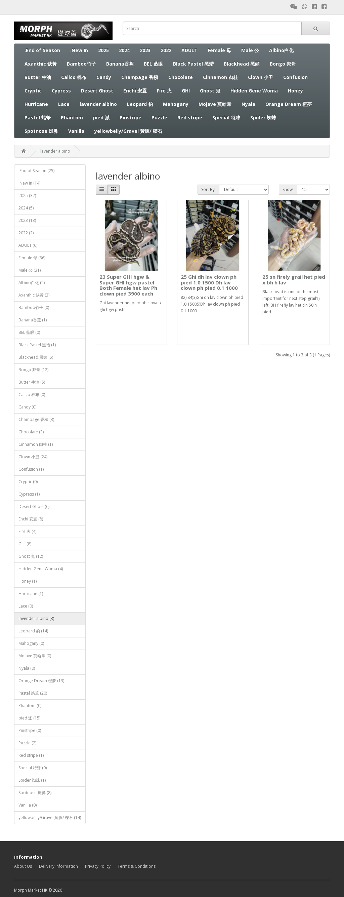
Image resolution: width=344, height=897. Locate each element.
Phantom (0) (29, 705)
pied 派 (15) (29, 718)
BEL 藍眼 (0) (29, 332)
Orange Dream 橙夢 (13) (41, 681)
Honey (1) (27, 581)
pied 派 (101, 117)
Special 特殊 (226, 117)
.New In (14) (29, 183)
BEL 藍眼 (153, 64)
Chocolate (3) (31, 432)
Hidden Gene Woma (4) (40, 569)
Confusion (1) (31, 469)
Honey (295, 90)
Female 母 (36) (31, 258)
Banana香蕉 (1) (32, 320)
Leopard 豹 (140, 104)
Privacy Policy (98, 866)
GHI (186, 90)
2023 (145, 50)
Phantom (72, 117)
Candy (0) (27, 407)
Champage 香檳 (139, 77)
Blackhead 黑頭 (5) (35, 357)
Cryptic (33, 90)
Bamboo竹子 (81, 64)
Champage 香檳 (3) (36, 419)
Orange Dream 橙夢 (288, 104)
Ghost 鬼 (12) (30, 556)
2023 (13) (27, 220)
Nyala (248, 104)
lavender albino (98, 104)
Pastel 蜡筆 (38, 117)
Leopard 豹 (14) (33, 631)
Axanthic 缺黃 (41, 64)
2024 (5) (26, 208)
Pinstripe (130, 117)
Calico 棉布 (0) (31, 394)
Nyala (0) (26, 668)
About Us (23, 866)
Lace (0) (25, 606)
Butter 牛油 (38, 77)
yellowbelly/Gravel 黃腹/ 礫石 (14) (49, 817)
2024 (124, 50)
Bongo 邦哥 (283, 64)
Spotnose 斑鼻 (41, 131)
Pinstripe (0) (29, 730)
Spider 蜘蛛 (263, 117)
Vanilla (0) (27, 805)
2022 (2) (26, 233)
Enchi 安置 (135, 90)
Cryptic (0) (28, 481)
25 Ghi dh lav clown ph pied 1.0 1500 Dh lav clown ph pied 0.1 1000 (209, 282)
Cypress (61, 90)
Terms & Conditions (137, 866)
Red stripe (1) (31, 755)
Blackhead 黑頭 (242, 64)
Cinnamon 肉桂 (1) (35, 444)
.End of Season (42, 50)
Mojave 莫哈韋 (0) (34, 656)
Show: (288, 189)
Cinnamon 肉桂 (220, 77)
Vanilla (76, 131)
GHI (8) (24, 544)
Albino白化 (281, 50)
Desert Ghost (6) (33, 506)
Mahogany (175, 104)
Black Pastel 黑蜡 (193, 64)
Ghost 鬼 (210, 90)
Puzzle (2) (27, 743)
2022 (166, 50)
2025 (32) (27, 195)
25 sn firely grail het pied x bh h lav (293, 279)
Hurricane (36, 104)
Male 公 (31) (29, 270)
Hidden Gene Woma (254, 90)
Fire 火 (164, 90)
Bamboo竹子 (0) (33, 307)
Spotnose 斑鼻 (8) (34, 792)
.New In (79, 50)
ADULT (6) (27, 245)
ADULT (189, 50)
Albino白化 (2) (31, 282)
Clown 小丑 (260, 77)
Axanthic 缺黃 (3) (33, 295)
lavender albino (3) (36, 618)
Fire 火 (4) (27, 531)
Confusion (295, 77)
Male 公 (250, 50)
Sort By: (208, 189)
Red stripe (189, 117)
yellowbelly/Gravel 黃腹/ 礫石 (128, 131)
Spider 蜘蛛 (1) (32, 780)
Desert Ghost (97, 90)
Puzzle (159, 117)
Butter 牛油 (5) (31, 382)
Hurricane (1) (30, 593)
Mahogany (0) (31, 643)
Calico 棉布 (73, 77)
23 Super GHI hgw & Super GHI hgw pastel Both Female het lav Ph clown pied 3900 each (128, 285)
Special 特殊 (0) (32, 768)
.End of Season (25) (36, 170)
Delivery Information (58, 866)
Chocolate (180, 77)
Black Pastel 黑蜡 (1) (37, 345)
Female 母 (219, 50)
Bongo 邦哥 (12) (33, 370)
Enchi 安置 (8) (30, 519)
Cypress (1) (29, 494)
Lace (64, 104)
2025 (103, 50)
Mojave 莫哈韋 (215, 104)
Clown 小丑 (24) (32, 457)
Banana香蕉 (120, 64)
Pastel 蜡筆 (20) (32, 693)
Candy (103, 77)
